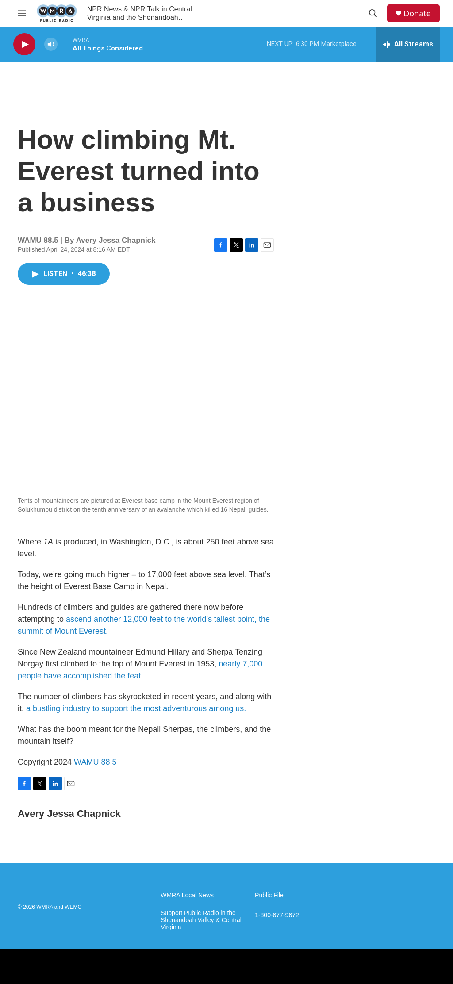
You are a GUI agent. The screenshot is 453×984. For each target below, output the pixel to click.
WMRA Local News (187, 895)
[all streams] (408, 44)
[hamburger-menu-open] (21, 13)
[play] (24, 44)
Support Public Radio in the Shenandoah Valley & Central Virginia (201, 920)
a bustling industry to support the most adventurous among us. (136, 708)
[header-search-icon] (373, 13)
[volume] (50, 44)
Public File (269, 895)
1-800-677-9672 (277, 915)
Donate (417, 13)
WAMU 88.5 (95, 762)
